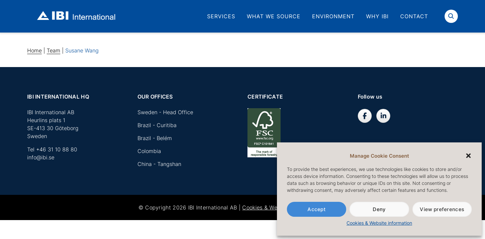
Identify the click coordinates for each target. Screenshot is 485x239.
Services (221, 16)
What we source (273, 16)
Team (53, 50)
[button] (468, 155)
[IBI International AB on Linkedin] (383, 116)
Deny (379, 209)
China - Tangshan (159, 164)
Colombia (149, 151)
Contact (414, 16)
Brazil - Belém (154, 138)
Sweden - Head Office (165, 112)
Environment (333, 16)
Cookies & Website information (379, 223)
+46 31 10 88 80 (56, 149)
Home (34, 50)
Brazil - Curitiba (157, 125)
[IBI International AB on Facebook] (365, 116)
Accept (316, 209)
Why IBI (377, 16)
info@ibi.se (40, 157)
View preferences (442, 209)
